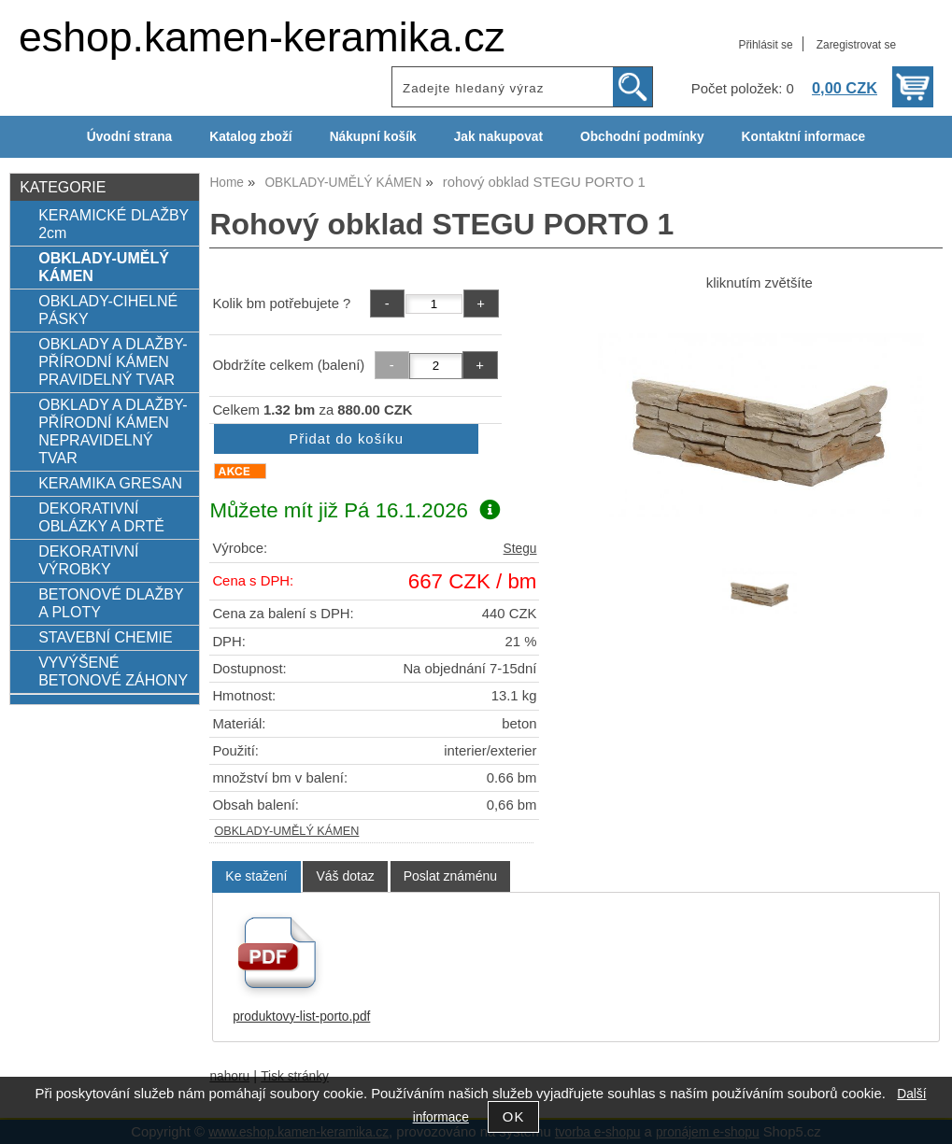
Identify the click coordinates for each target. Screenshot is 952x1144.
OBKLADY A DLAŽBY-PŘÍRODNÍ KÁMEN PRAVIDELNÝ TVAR (112, 361)
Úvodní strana (129, 137)
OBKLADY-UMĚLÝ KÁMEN (286, 831)
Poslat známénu (450, 876)
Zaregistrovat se (856, 44)
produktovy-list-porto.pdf (301, 1017)
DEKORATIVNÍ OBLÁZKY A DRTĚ (101, 517)
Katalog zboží (250, 137)
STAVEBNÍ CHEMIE (105, 636)
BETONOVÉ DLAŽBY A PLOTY (110, 603)
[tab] (256, 876)
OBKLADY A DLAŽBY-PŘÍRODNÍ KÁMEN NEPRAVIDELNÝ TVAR (112, 431)
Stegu (520, 549)
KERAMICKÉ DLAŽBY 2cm (113, 223)
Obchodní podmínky (642, 137)
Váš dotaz (345, 876)
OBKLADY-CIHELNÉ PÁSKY (108, 309)
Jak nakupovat (498, 137)
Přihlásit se (765, 44)
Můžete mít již (354, 510)
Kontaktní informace (804, 137)
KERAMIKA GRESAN (110, 482)
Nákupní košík (373, 137)
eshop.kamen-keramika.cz (262, 37)
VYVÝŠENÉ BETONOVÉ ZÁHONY (113, 671)
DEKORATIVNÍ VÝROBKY (88, 560)
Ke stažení (256, 876)
